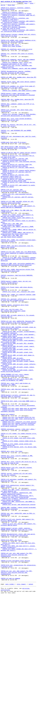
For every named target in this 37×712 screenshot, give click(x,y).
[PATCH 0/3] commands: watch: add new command (18, 71)
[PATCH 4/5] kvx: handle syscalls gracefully (18, 507)
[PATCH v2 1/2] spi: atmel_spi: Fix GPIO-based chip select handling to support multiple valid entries (19, 303)
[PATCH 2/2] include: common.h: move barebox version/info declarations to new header (18, 137)
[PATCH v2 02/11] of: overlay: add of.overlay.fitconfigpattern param (15, 190)
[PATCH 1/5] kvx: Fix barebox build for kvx (18, 500)
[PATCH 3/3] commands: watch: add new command (19, 81)
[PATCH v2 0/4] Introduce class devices (15, 672)
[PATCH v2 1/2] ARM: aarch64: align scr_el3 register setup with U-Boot (17, 242)
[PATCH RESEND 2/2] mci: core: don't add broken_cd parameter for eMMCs (17, 455)
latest (31, 700)
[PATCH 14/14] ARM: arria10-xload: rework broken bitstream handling (17, 444)
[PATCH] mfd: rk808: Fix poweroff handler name (18, 353)
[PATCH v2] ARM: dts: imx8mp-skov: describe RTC (18, 92)
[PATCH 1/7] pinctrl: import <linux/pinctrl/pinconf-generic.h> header (16, 15)
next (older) (10, 700)
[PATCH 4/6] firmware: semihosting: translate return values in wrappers (19, 599)
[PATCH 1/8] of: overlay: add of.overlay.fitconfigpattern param (13, 228)
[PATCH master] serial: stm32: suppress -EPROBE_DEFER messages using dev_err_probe (16, 634)
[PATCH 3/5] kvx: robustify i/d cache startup (19, 506)
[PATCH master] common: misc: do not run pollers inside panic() (16, 338)
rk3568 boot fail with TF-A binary (13, 170)
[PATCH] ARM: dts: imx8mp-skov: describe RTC (17, 119)
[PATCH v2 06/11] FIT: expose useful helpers (18, 204)
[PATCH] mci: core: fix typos (11, 541)
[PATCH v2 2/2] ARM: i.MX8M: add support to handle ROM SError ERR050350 (18, 247)
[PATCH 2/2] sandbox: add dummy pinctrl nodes (19, 108)
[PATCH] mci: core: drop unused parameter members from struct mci (16, 143)
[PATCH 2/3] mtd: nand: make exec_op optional (19, 490)
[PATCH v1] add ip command (10, 694)
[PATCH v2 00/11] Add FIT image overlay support (18, 183)
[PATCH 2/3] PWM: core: (10, 53)
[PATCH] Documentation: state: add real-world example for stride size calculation (18, 641)
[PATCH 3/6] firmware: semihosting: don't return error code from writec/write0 (17, 595)
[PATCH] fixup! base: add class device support (18, 97)
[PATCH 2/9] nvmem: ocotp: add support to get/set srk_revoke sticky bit (17, 258)
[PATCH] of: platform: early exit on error (16, 58)
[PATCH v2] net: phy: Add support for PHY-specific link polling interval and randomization (16, 665)
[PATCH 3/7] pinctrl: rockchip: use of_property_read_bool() (15, 22)
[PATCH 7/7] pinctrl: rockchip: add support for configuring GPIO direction (18, 36)
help (28, 4)
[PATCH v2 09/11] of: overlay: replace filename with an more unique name (16, 215)
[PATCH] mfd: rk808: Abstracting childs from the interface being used (18, 324)
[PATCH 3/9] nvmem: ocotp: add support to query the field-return (17, 261)
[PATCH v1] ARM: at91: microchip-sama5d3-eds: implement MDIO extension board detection (18, 316)
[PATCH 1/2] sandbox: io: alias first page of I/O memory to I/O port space (18, 104)
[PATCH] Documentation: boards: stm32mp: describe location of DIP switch (16, 86)
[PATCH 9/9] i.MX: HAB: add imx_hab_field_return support (12, 283)
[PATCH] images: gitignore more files (15, 365)
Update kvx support (8, 497)
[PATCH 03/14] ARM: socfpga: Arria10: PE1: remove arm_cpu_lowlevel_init (18, 405)
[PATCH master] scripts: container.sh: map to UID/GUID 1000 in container (18, 474)
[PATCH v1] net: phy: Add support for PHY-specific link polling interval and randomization (16, 686)
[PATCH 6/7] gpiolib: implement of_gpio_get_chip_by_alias (13, 33)
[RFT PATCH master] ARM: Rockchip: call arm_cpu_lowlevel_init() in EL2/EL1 (16, 176)
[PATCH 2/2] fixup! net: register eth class (18, 349)
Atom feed (17, 6)
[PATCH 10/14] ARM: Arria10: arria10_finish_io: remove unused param (15, 430)
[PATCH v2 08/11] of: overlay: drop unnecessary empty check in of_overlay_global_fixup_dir (15, 211)
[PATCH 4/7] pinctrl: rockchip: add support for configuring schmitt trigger (18, 25)
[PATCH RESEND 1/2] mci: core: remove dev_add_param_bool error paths (15, 450)
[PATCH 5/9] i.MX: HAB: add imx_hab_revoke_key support (12, 269)
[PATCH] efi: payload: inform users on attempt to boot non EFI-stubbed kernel (18, 359)
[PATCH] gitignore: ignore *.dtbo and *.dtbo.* (18, 514)
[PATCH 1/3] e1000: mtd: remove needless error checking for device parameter (18, 49)
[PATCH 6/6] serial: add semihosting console (18, 605)
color (3, 6)
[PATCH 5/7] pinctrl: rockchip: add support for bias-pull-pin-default (18, 29)
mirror (9, 6)
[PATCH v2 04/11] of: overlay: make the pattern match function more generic (16, 198)
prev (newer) (21, 700)
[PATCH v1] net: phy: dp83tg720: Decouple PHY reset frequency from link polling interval (18, 386)
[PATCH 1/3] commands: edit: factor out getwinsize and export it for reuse (16, 75)
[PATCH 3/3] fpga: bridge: (12, 55)
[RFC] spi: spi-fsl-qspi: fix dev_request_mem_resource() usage (13, 371)
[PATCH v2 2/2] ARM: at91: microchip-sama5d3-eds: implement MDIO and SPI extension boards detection (18, 310)
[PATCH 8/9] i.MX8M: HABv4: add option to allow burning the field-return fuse (17, 279)
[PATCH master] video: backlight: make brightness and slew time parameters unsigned (18, 112)
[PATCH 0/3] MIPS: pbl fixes (11, 647)
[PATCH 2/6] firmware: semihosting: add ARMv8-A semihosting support (16, 591)
